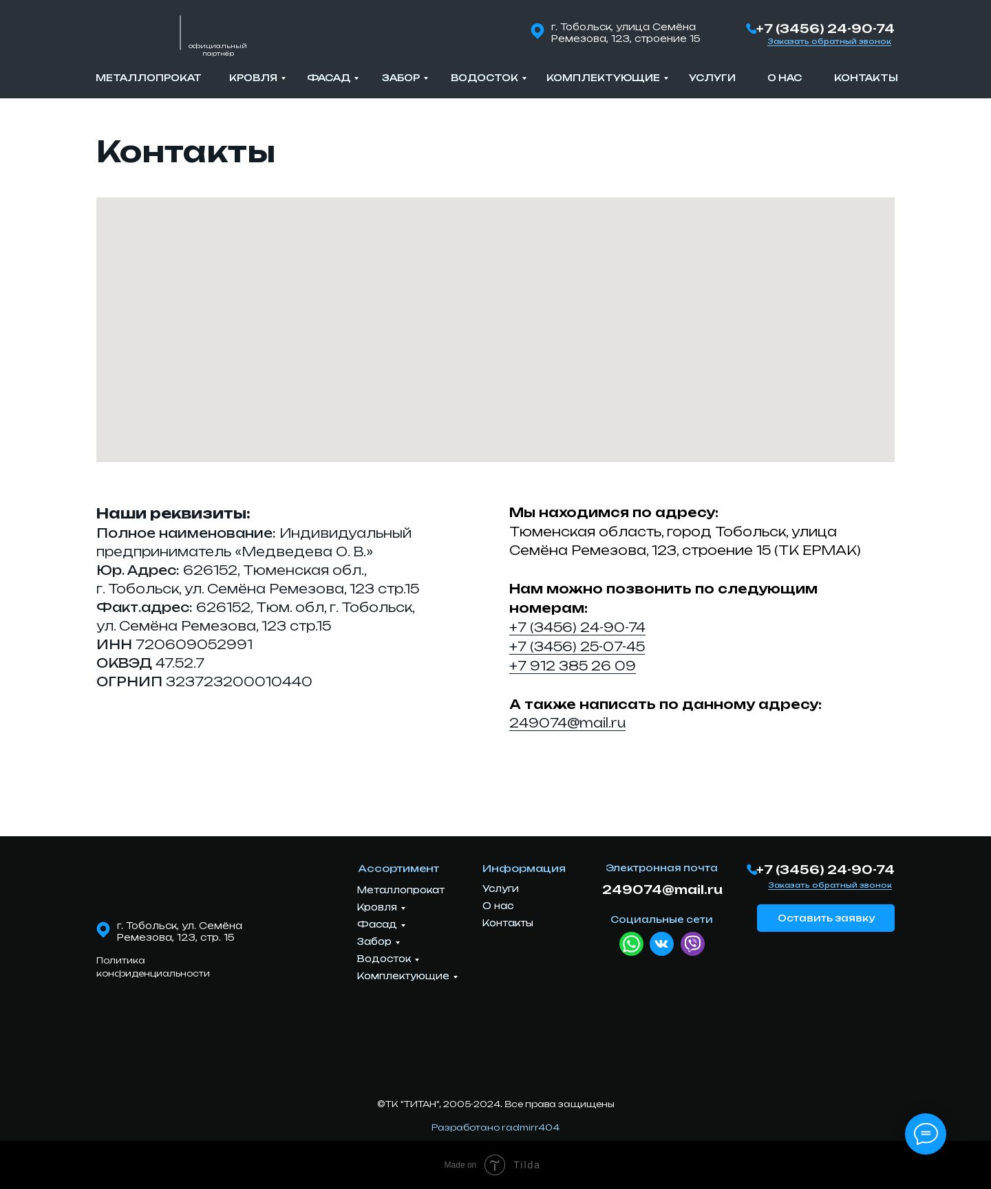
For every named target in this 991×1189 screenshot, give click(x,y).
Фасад (328, 77)
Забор (401, 77)
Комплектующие (603, 77)
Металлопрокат (149, 77)
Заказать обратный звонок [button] (829, 41)
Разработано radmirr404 (495, 1127)
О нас (784, 77)
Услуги (712, 77)
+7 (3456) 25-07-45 (577, 646)
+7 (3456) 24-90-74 (825, 28)
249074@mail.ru (567, 722)
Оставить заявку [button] (826, 918)
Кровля (253, 77)
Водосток (484, 77)
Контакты (866, 77)
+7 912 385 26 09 (572, 665)
